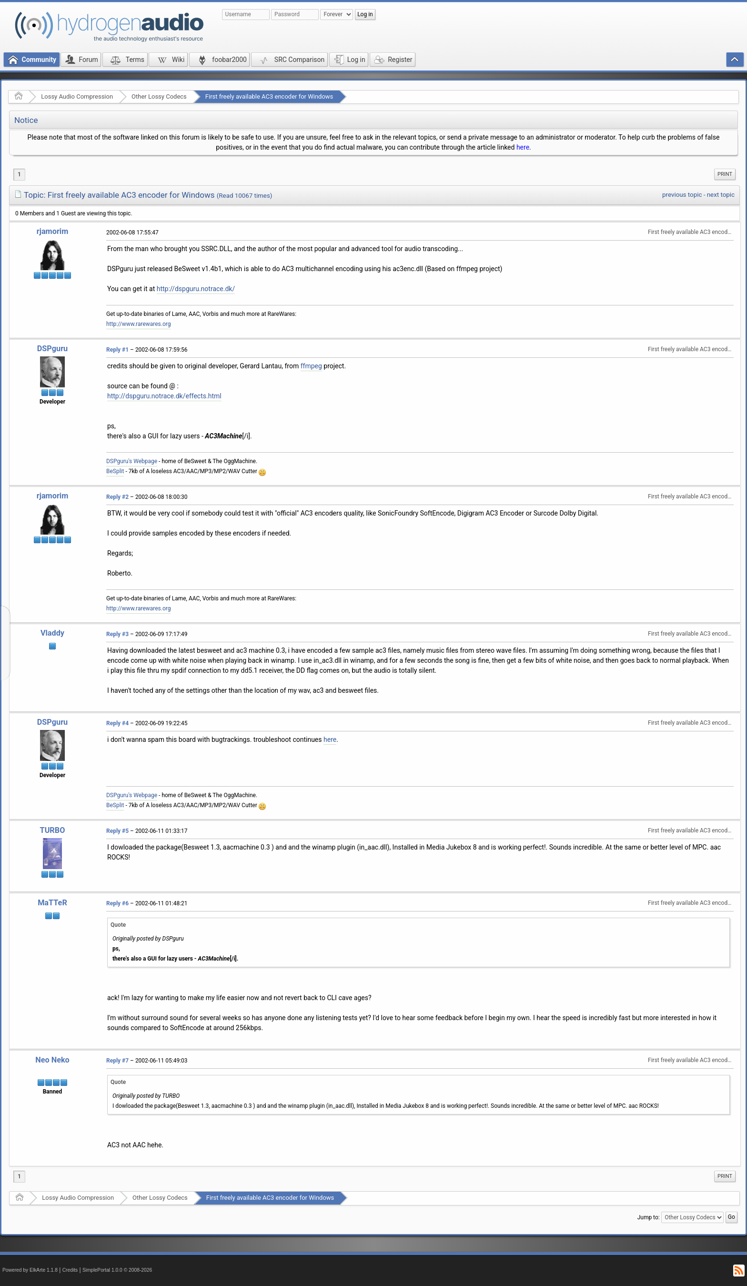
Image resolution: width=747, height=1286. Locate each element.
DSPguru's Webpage (131, 461)
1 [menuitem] (19, 174)
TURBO (52, 830)
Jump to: (648, 1217)
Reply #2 (117, 497)
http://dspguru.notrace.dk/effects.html (164, 396)
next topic (721, 194)
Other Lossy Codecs (159, 96)
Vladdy (52, 633)
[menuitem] (725, 174)
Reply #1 (117, 349)
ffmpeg (311, 366)
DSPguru (52, 348)
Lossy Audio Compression (77, 96)
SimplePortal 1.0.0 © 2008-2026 (117, 1270)
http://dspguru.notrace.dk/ (196, 289)
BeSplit (115, 471)
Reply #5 (117, 831)
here (522, 147)
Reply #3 (117, 634)
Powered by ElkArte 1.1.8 (30, 1270)
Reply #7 (117, 1060)
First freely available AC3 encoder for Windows (269, 96)
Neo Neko (52, 1059)
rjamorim (53, 231)
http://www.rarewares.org (138, 324)
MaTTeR (52, 902)
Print (724, 174)
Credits (70, 1270)
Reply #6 (117, 903)
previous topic (682, 194)
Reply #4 (117, 723)
